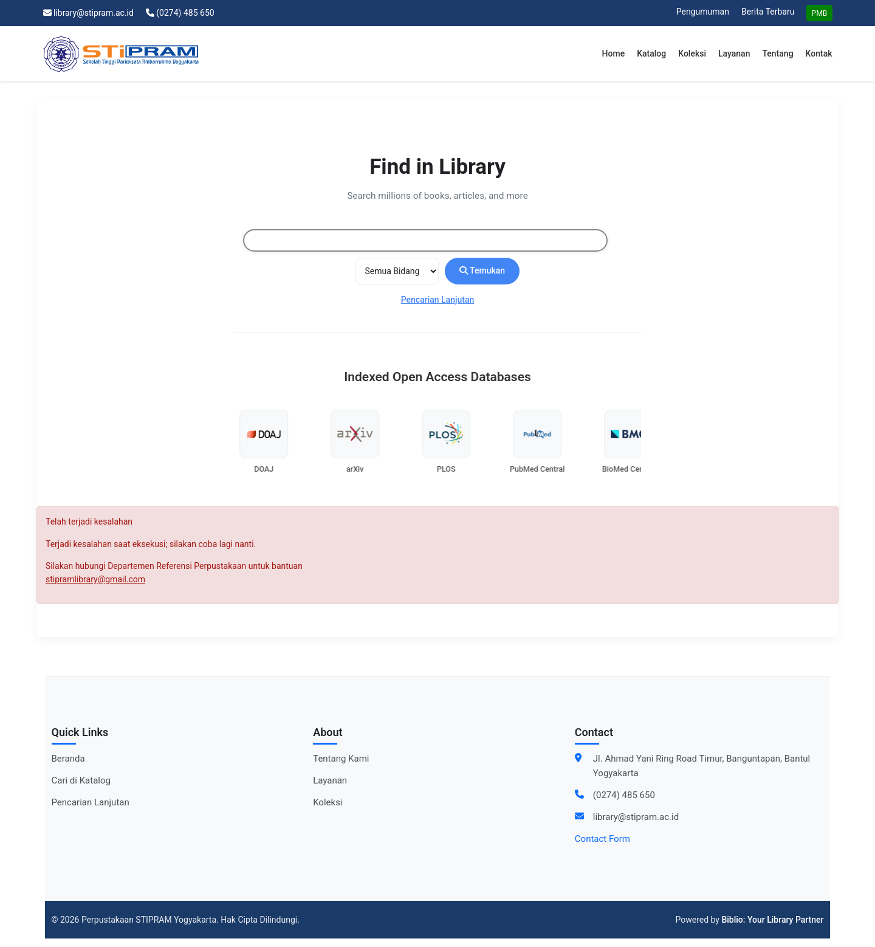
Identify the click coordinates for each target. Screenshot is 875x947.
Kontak (819, 53)
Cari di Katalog (81, 780)
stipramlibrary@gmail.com (95, 579)
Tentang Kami (341, 758)
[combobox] (425, 240)
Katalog (651, 53)
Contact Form (602, 838)
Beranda (68, 758)
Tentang (777, 53)
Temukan (482, 270)
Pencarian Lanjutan (438, 300)
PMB (819, 13)
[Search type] (397, 271)
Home (613, 53)
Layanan (734, 53)
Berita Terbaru (767, 11)
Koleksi (692, 53)
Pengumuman (702, 11)
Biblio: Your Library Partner (772, 920)
